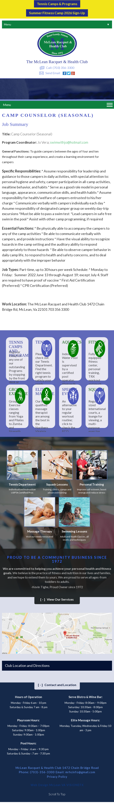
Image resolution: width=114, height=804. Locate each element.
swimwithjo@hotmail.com (69, 141)
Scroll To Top (57, 793)
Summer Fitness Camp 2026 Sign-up (57, 12)
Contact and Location (57, 684)
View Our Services (57, 598)
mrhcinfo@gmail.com (80, 771)
